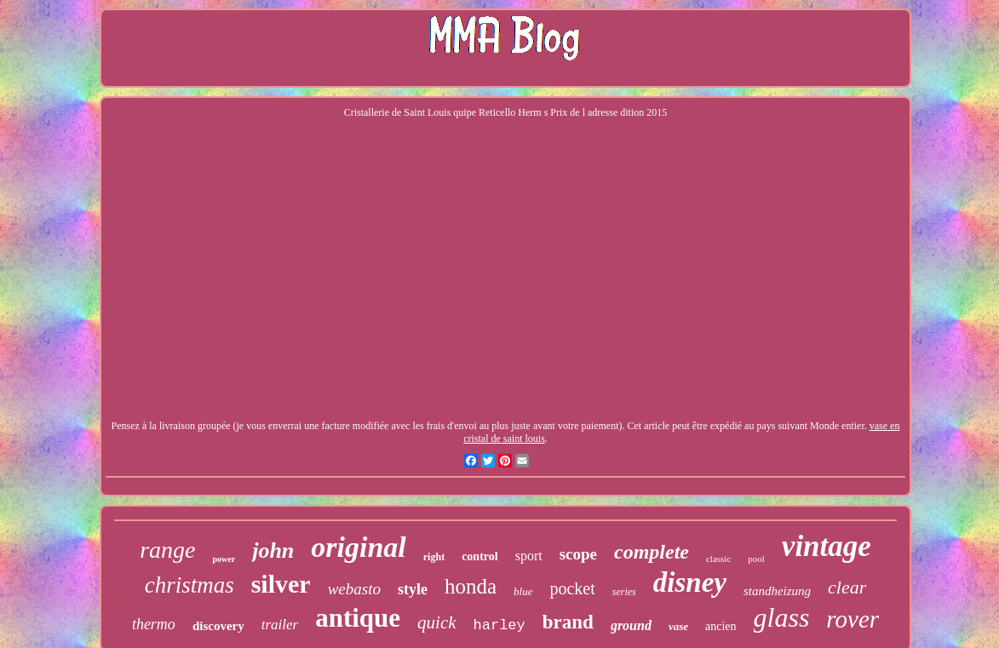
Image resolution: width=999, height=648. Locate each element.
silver (281, 584)
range (167, 549)
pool (756, 558)
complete (651, 552)
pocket (571, 588)
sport (529, 555)
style (413, 589)
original (358, 547)
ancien (721, 626)
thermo (153, 624)
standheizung (777, 591)
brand (568, 622)
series (624, 592)
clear (847, 587)
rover (852, 619)
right (434, 557)
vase (678, 626)
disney (689, 582)
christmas (189, 585)
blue (523, 591)
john (273, 550)
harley (499, 625)
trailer (279, 624)
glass (782, 617)
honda (471, 586)
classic (718, 558)
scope (578, 554)
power (223, 559)
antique (357, 618)
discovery (218, 626)
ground (631, 625)
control (480, 556)
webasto (354, 589)
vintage (826, 546)
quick (436, 622)
